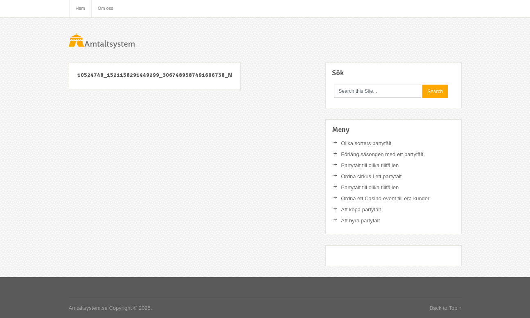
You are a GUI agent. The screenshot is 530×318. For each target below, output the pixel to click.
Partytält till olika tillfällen (370, 165)
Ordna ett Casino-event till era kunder (385, 198)
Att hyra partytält (360, 220)
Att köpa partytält (361, 209)
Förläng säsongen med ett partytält (382, 154)
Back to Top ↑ (446, 308)
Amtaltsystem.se (130, 43)
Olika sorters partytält (366, 143)
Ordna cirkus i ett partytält (371, 176)
